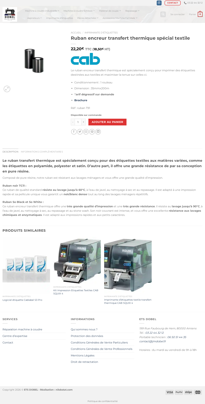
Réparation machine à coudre (22, 329)
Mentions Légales (82, 355)
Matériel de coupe (110, 10)
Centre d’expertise (15, 336)
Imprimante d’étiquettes (59, 18)
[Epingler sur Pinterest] (92, 131)
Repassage (132, 10)
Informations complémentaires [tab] (42, 151)
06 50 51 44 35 (176, 337)
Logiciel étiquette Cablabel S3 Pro (22, 299)
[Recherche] (163, 14)
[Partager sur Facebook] (74, 131)
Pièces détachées (87, 18)
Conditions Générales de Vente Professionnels (101, 349)
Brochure (80, 100)
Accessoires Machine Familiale (120, 18)
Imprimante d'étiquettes (101, 32)
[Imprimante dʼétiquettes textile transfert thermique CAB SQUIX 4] (128, 265)
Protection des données (87, 336)
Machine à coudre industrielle (42, 10)
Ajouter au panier (107, 122)
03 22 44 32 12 (154, 332)
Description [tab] (10, 151)
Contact (8, 342)
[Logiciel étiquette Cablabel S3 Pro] (26, 265)
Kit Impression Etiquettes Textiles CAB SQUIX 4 (75, 292)
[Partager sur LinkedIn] (98, 131)
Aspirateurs (34, 18)
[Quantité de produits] (78, 122)
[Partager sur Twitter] (80, 131)
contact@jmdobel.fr (152, 341)
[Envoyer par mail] (86, 131)
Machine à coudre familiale (79, 10)
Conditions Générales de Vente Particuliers (99, 342)
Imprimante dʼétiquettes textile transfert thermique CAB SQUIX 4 (127, 301)
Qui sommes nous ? (84, 329)
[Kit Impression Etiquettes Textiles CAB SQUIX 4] (77, 260)
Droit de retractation (84, 361)
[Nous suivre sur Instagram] (159, 3)
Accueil (76, 32)
